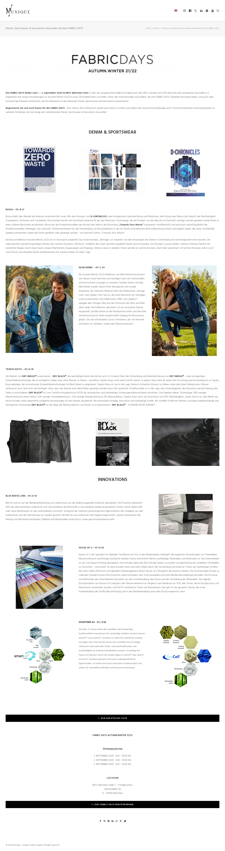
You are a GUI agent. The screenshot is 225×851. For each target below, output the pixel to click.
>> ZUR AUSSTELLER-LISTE (112, 718)
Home (148, 28)
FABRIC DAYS (17, 93)
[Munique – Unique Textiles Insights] (18, 10)
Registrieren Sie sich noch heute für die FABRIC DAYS (35, 108)
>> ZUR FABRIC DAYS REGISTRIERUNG (112, 804)
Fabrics (156, 28)
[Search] (217, 10)
